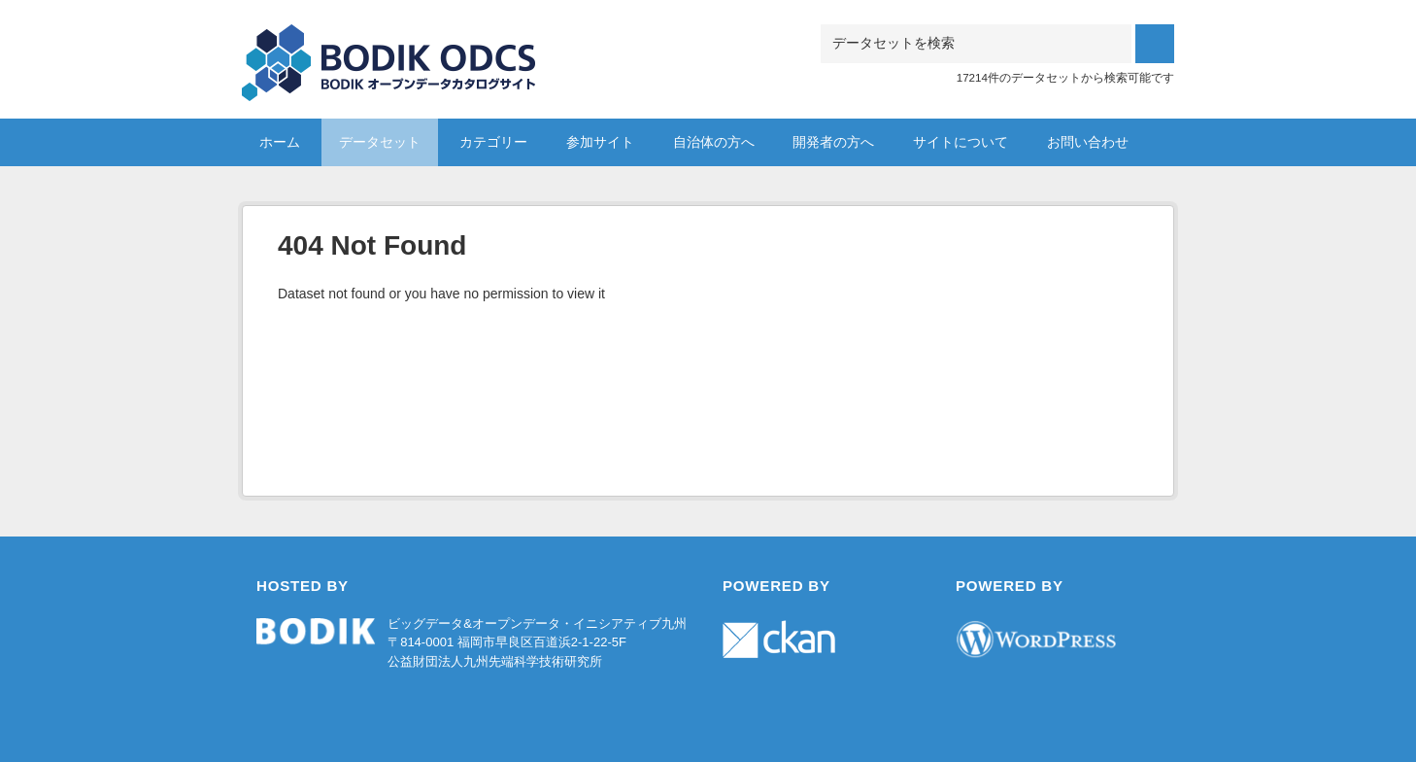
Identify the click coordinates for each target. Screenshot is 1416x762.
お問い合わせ (1088, 142)
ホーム (279, 142)
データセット (380, 142)
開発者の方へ (833, 142)
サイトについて (960, 142)
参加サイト (600, 142)
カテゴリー (493, 142)
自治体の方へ (714, 142)
